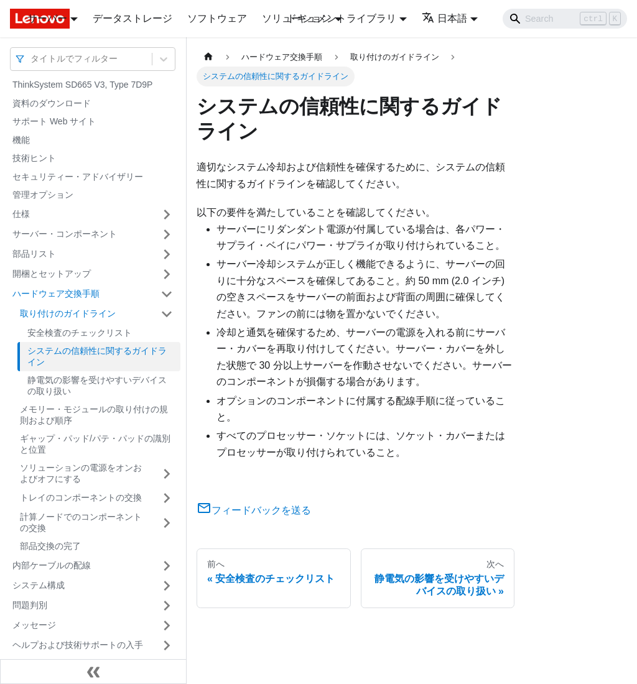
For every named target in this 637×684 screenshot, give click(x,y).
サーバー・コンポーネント (64, 234)
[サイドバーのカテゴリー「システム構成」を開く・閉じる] (166, 586)
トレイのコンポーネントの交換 (81, 497)
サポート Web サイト (54, 121)
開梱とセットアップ (51, 274)
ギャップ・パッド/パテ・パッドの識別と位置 (95, 444)
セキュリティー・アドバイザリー (77, 177)
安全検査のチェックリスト (79, 333)
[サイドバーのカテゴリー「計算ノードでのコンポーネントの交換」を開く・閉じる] (166, 522)
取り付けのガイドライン (68, 313)
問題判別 (29, 605)
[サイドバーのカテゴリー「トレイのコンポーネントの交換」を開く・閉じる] (166, 498)
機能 (21, 140)
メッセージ (34, 625)
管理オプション (42, 195)
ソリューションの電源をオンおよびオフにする (81, 473)
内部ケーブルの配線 (51, 565)
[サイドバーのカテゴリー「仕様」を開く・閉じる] (166, 214)
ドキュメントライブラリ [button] (341, 18)
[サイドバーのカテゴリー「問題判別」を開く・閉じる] (166, 606)
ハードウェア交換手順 (56, 293)
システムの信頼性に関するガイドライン (97, 356)
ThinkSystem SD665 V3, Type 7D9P (82, 85)
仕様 (21, 214)
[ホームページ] (208, 57)
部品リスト (34, 254)
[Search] (565, 19)
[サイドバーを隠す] (93, 671)
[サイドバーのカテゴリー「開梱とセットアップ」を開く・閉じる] (166, 274)
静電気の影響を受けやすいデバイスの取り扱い (97, 385)
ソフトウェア (217, 18)
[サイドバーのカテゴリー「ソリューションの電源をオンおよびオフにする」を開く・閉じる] (166, 473)
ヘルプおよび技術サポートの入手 (77, 645)
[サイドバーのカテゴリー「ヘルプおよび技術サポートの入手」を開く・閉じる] (166, 645)
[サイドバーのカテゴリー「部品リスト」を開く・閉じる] (166, 254)
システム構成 (38, 585)
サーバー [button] (47, 18)
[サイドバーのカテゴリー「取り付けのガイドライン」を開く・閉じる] (166, 314)
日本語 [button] (444, 18)
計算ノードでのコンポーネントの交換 (81, 522)
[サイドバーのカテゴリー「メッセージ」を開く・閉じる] (166, 625)
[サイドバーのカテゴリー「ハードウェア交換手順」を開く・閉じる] (166, 294)
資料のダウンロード (51, 103)
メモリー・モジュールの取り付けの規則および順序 (94, 414)
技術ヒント (34, 158)
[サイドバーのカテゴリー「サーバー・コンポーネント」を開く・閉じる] (166, 234)
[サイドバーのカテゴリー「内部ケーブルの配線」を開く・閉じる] (166, 566)
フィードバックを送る (254, 510)
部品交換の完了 (50, 546)
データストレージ (132, 18)
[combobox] (31, 59)
